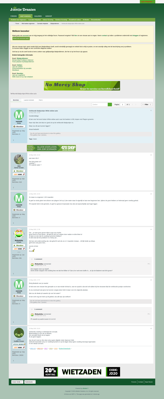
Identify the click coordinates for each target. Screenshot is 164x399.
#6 (151, 328)
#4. (149, 264)
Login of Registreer (147, 1)
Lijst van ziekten (17, 67)
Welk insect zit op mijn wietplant (22, 77)
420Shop (48, 16)
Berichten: (15, 134)
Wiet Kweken (25, 16)
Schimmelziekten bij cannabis (21, 68)
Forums (14, 16)
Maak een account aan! (21, 38)
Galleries (38, 16)
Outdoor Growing (61, 20)
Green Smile (17, 382)
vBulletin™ (85, 388)
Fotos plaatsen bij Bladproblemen (23, 62)
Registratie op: (17, 131)
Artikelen (86, 20)
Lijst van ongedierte (18, 75)
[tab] (16, 100)
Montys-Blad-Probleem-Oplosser (22, 60)
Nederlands (30, 382)
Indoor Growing (48, 20)
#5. (149, 314)
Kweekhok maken (75, 20)
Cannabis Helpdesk (34, 20)
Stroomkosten (95, 20)
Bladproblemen (22, 58)
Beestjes (20, 73)
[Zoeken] (102, 104)
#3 (151, 194)
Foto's (41, 100)
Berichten (16, 100)
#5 (151, 280)
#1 (151, 110)
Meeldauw (15, 70)
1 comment (38, 259)
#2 (151, 155)
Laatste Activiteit (29, 100)
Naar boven (149, 382)
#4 (151, 229)
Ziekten (19, 65)
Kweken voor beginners (18, 20)
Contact (140, 382)
